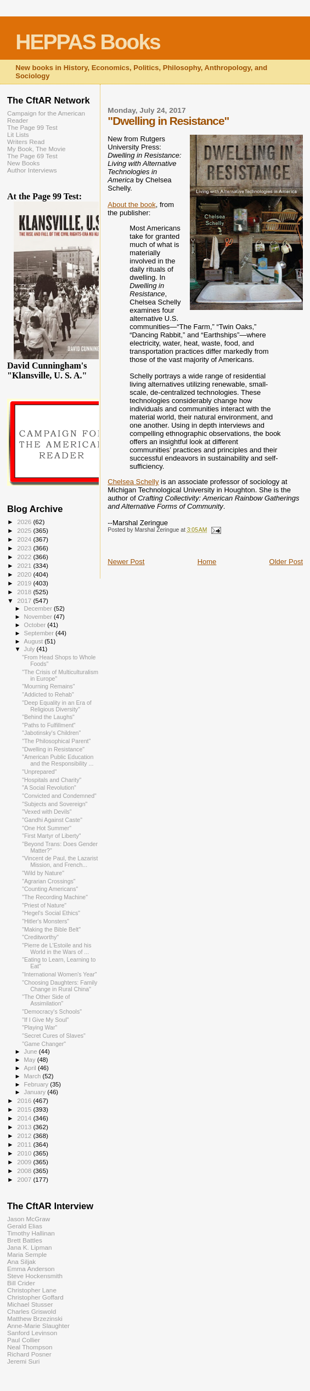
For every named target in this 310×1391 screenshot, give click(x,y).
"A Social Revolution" (49, 787)
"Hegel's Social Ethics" (51, 913)
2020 (25, 574)
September (40, 633)
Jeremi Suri (23, 1361)
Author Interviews (32, 170)
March (33, 1076)
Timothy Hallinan (31, 1233)
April (31, 1068)
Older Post (286, 561)
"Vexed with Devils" (46, 811)
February (37, 1084)
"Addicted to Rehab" (48, 694)
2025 (25, 530)
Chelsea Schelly (133, 482)
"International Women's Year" (59, 974)
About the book (131, 204)
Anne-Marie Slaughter (38, 1325)
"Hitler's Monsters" (45, 921)
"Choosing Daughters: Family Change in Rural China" (59, 985)
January (36, 1092)
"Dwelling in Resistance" (53, 749)
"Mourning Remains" (48, 686)
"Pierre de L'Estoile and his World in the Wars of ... (56, 948)
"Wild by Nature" (43, 873)
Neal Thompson (30, 1346)
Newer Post (126, 561)
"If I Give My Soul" (45, 1019)
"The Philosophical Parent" (56, 741)
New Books (23, 162)
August (34, 641)
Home (207, 561)
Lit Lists (18, 134)
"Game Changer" (44, 1044)
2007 (25, 1179)
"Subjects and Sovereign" (54, 804)
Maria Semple (27, 1254)
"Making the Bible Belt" (51, 929)
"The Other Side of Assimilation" (46, 1000)
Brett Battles (24, 1240)
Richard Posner (29, 1354)
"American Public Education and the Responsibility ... (57, 760)
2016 (25, 1100)
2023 (25, 547)
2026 (25, 521)
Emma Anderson (31, 1268)
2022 (25, 556)
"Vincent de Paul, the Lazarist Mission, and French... (60, 861)
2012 (25, 1135)
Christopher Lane (32, 1290)
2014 (25, 1118)
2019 (25, 583)
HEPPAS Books (87, 42)
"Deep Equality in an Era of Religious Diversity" (57, 705)
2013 (25, 1126)
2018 (25, 591)
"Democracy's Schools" (52, 1011)
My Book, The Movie (36, 148)
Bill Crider (21, 1282)
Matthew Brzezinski (35, 1318)
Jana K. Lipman (29, 1247)
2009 (25, 1161)
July (30, 649)
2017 (25, 600)
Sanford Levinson (32, 1332)
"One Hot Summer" (46, 828)
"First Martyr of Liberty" (51, 835)
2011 (25, 1144)
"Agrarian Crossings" (48, 881)
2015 (25, 1109)
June (31, 1051)
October (36, 625)
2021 (25, 565)
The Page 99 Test (32, 127)
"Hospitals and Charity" (51, 780)
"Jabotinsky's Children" (51, 732)
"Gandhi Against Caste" (52, 820)
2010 (25, 1153)
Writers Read (25, 141)
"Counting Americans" (50, 889)
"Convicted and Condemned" (59, 795)
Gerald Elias (24, 1225)
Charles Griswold (31, 1311)
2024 (25, 539)
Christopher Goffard (35, 1297)
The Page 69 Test (32, 155)
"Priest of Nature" (44, 905)
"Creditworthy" (40, 937)
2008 (25, 1170)
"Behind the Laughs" (48, 717)
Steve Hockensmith (35, 1275)
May (30, 1059)
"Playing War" (39, 1027)
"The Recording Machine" (55, 897)
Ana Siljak (21, 1261)
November (39, 616)
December (39, 608)
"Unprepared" (39, 771)
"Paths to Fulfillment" (48, 725)
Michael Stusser (30, 1304)
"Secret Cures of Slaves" (54, 1035)
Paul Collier (23, 1339)
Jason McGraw (28, 1218)
